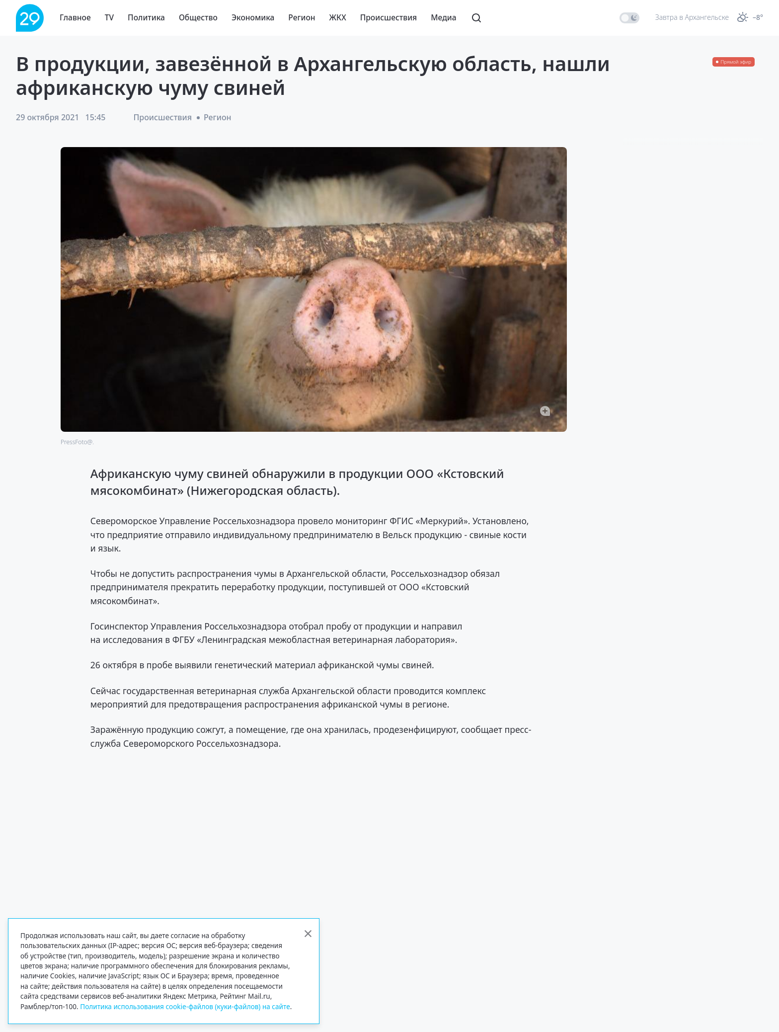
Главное (75, 17)
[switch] (629, 17)
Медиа (443, 17)
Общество (198, 17)
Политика (146, 17)
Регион (301, 17)
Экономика (253, 17)
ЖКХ (337, 17)
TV (109, 17)
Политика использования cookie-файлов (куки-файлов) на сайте (185, 1006)
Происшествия (388, 17)
